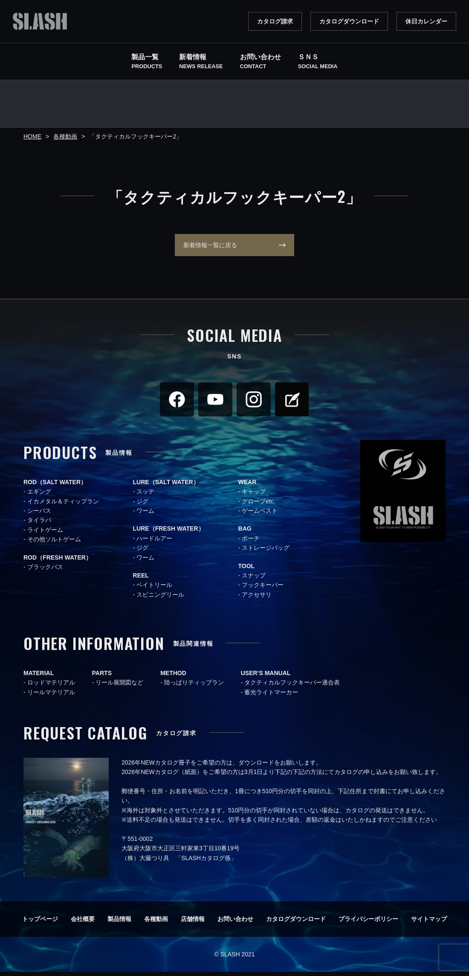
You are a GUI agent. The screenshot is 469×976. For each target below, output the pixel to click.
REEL (141, 579)
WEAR (247, 486)
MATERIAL (38, 677)
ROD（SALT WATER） (55, 486)
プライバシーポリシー (368, 923)
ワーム (145, 514)
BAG (245, 532)
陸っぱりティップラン (194, 686)
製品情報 (119, 923)
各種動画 (156, 923)
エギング (39, 495)
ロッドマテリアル (51, 686)
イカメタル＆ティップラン (63, 505)
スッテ (145, 495)
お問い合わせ (235, 923)
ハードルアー (154, 542)
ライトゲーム (45, 534)
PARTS (102, 677)
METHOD (173, 677)
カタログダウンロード (349, 21)
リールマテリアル (51, 696)
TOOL (246, 570)
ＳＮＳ (318, 62)
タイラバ (39, 524)
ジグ (142, 505)
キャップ (254, 495)
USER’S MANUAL (266, 677)
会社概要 (83, 923)
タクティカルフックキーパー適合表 (292, 686)
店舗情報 (193, 923)
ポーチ (251, 542)
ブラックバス (45, 571)
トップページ (40, 923)
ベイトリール (154, 589)
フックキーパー (263, 589)
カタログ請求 (275, 21)
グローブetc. (258, 505)
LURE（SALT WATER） (166, 486)
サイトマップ (429, 923)
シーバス (39, 514)
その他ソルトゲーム (54, 543)
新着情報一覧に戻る (206, 247)
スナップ (254, 579)
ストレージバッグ (266, 552)
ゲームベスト (260, 514)
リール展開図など (119, 686)
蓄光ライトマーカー (271, 696)
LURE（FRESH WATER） (168, 532)
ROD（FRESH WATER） (57, 561)
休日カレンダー (426, 21)
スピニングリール (160, 598)
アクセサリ (257, 598)
